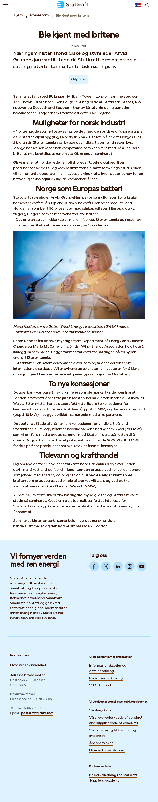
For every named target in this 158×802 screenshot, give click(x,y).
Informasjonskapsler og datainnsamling (108, 668)
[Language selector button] (138, 5)
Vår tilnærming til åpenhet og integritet (112, 733)
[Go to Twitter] (106, 566)
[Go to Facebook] (94, 566)
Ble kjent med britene (72, 15)
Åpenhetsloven (101, 743)
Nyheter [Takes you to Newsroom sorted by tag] (79, 79)
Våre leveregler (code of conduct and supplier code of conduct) (115, 720)
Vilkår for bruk (100, 685)
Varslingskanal (100, 710)
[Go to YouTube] (141, 566)
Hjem (18, 15)
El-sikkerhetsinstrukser (107, 750)
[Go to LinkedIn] (118, 566)
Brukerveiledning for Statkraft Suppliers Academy (113, 777)
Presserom (39, 15)
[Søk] (147, 5)
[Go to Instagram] (130, 566)
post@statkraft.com (37, 713)
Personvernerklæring (106, 677)
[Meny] (5, 5)
